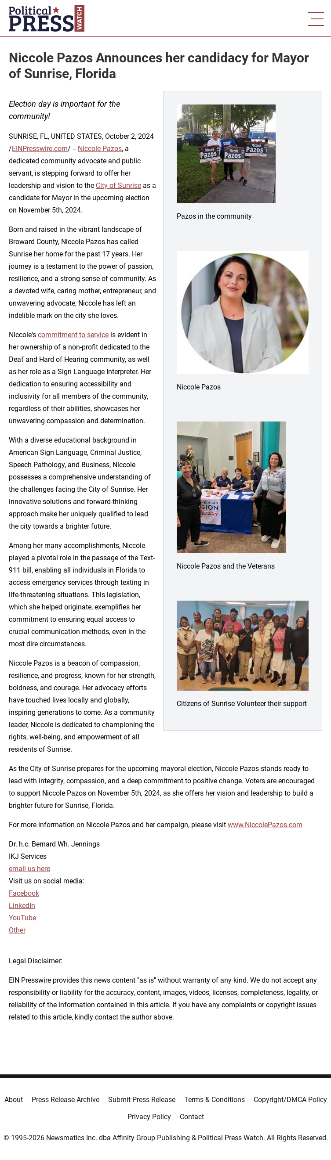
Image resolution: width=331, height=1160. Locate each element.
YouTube (22, 918)
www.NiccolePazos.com (265, 825)
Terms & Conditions (214, 1099)
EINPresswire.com (40, 148)
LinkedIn (22, 905)
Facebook (24, 893)
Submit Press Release (141, 1099)
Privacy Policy (149, 1117)
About (13, 1099)
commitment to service (73, 335)
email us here (29, 869)
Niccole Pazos (100, 148)
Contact (192, 1117)
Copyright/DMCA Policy (290, 1099)
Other (17, 930)
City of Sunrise (118, 185)
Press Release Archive (65, 1099)
